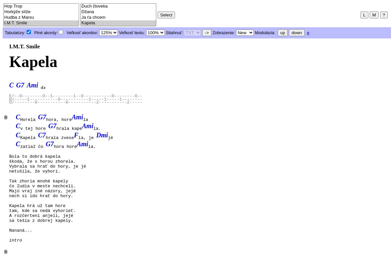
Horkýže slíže (41, 12)
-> (207, 32)
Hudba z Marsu (41, 17)
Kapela (118, 23)
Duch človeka (118, 6)
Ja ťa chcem (118, 17)
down (297, 32)
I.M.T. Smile (41, 23)
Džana (118, 12)
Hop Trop (41, 6)
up (282, 32)
